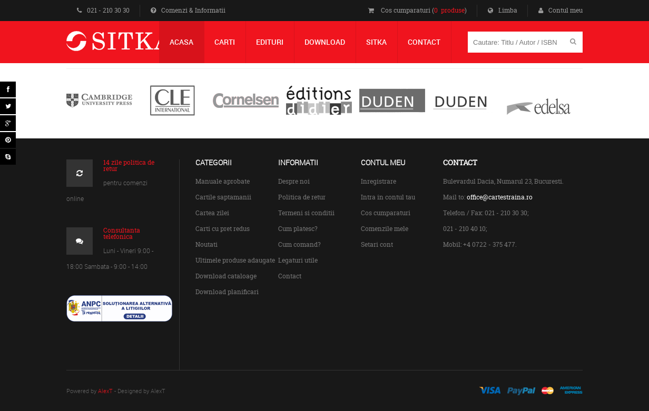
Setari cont (377, 244)
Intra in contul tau (388, 197)
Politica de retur (302, 197)
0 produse (449, 10)
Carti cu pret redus (222, 228)
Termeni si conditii (306, 212)
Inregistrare (378, 181)
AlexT (105, 391)
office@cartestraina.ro (500, 197)
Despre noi (294, 181)
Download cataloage (226, 276)
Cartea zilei (212, 212)
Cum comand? (299, 244)
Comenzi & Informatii (188, 10)
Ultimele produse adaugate (235, 260)
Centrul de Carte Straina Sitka (134, 45)
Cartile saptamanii (223, 197)
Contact (289, 276)
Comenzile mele (384, 228)
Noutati (206, 244)
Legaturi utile (298, 260)
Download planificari (227, 291)
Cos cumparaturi (385, 212)
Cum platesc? (298, 228)
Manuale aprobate (222, 181)
